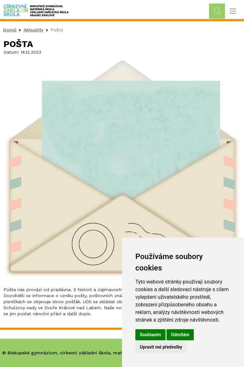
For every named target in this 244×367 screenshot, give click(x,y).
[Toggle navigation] (233, 11)
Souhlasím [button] (150, 334)
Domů (10, 29)
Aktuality (34, 29)
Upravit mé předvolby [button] (161, 347)
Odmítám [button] (180, 334)
